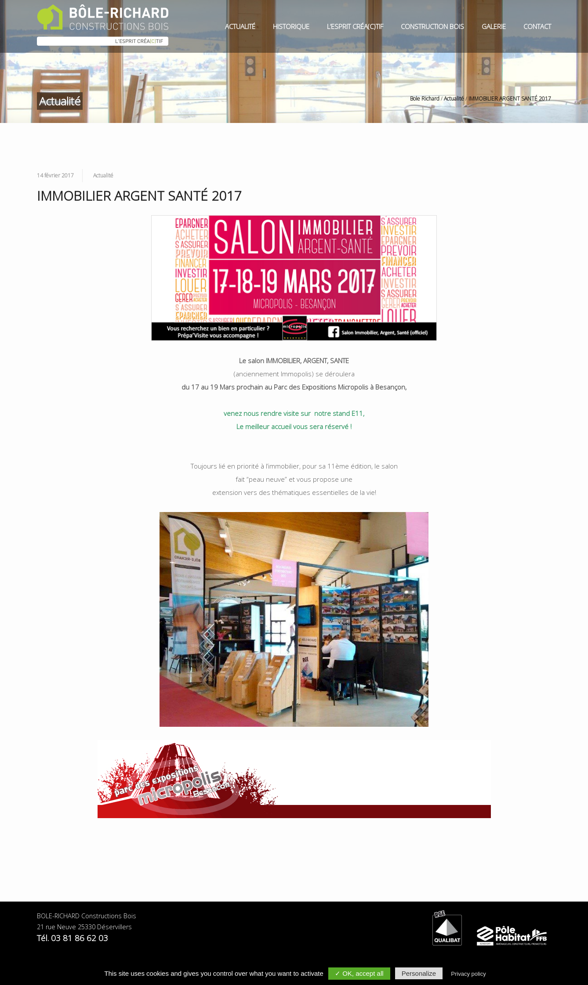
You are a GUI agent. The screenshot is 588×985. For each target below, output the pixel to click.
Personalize (419, 973)
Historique (291, 26)
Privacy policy (468, 974)
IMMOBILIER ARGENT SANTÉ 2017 (509, 98)
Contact (537, 26)
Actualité (240, 26)
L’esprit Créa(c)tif (355, 26)
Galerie (494, 26)
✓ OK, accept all (359, 973)
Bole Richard (424, 98)
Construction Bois (432, 26)
